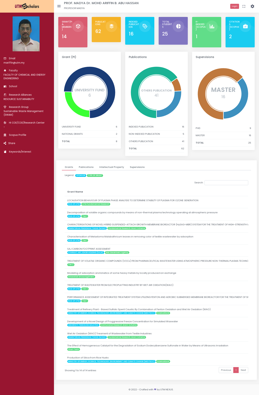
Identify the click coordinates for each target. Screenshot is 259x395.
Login (234, 6)
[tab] (69, 167)
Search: (221, 182)
